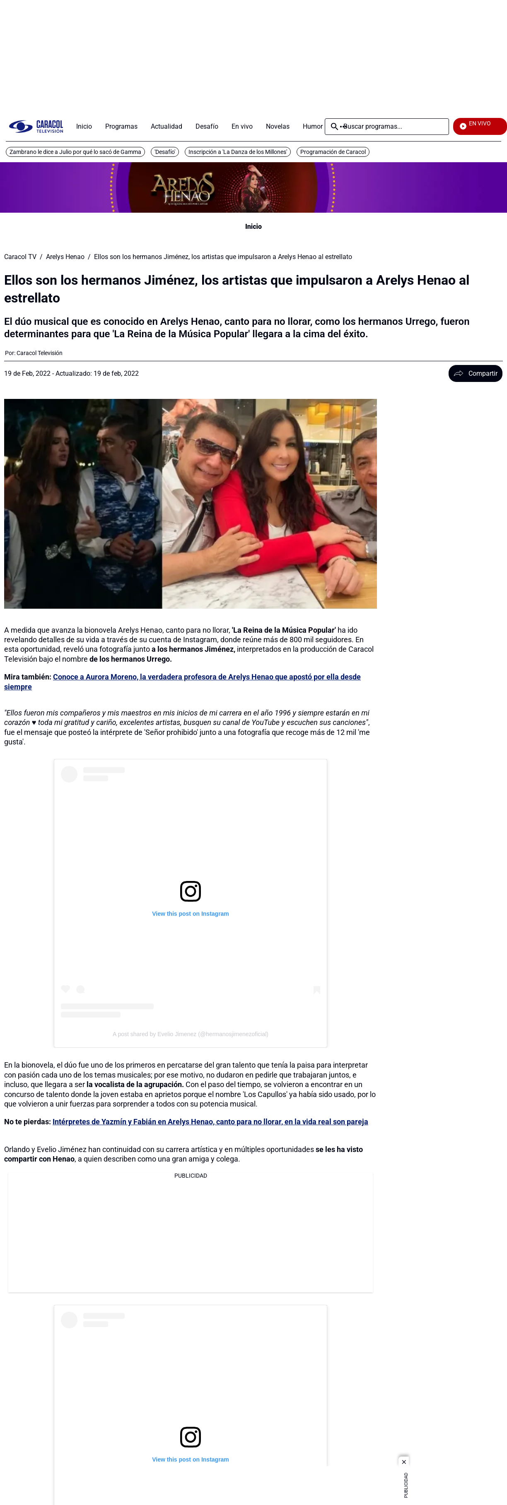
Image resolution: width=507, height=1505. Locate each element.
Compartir (475, 373)
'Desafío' (165, 152)
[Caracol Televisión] (40, 353)
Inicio (253, 226)
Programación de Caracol (333, 152)
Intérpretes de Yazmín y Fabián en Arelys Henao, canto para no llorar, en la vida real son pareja (210, 1121)
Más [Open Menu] (343, 127)
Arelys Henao (65, 257)
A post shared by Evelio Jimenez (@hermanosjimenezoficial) (190, 1034)
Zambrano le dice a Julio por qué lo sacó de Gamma (75, 152)
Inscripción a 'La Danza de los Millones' (237, 152)
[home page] (36, 126)
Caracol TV (20, 257)
